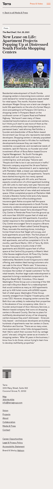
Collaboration (9, 422)
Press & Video (36, 4)
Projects (6, 414)
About (5, 418)
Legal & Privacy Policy (13, 442)
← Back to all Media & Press (15, 12)
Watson (20, 450)
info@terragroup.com (12, 402)
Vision (5, 410)
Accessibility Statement (13, 446)
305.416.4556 (8, 399)
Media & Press (9, 426)
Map (5, 396)
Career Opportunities (13, 439)
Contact (6, 430)
